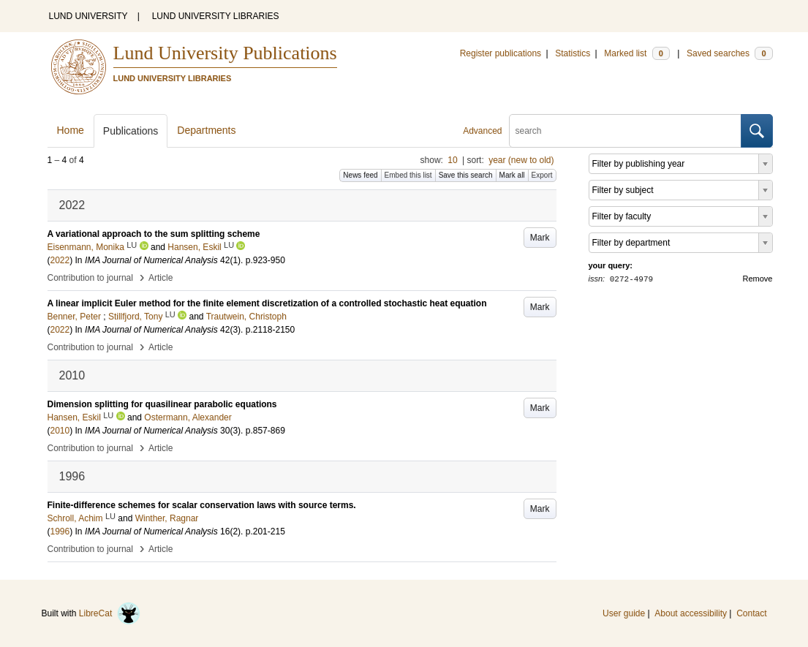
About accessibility (690, 613)
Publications (131, 131)
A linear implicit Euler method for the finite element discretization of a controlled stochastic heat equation (267, 303)
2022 (60, 260)
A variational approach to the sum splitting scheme (154, 234)
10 (452, 160)
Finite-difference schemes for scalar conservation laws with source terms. (202, 505)
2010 (60, 430)
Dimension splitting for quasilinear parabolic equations (162, 404)
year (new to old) (521, 160)
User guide (624, 613)
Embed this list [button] (408, 175)
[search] (625, 131)
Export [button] (542, 175)
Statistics (572, 53)
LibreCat (109, 613)
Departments (206, 130)
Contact (751, 613)
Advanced (482, 131)
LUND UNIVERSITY (88, 16)
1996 (60, 531)
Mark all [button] (512, 175)
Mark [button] (540, 237)
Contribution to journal (90, 278)
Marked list (636, 53)
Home (70, 130)
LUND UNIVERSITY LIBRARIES (215, 16)
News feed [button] (360, 175)
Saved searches (730, 53)
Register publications (500, 53)
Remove (758, 278)
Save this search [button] (466, 175)
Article (160, 278)
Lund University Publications (225, 53)
